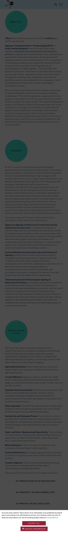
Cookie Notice (52, 518)
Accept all (34, 523)
